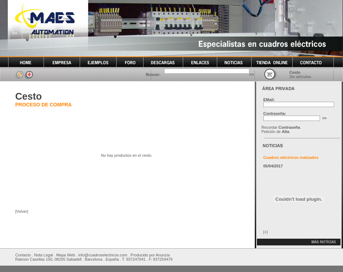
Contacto (23, 255)
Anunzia (163, 255)
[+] (265, 232)
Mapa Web (65, 255)
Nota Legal (43, 255)
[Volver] (21, 211)
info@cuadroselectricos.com (102, 255)
